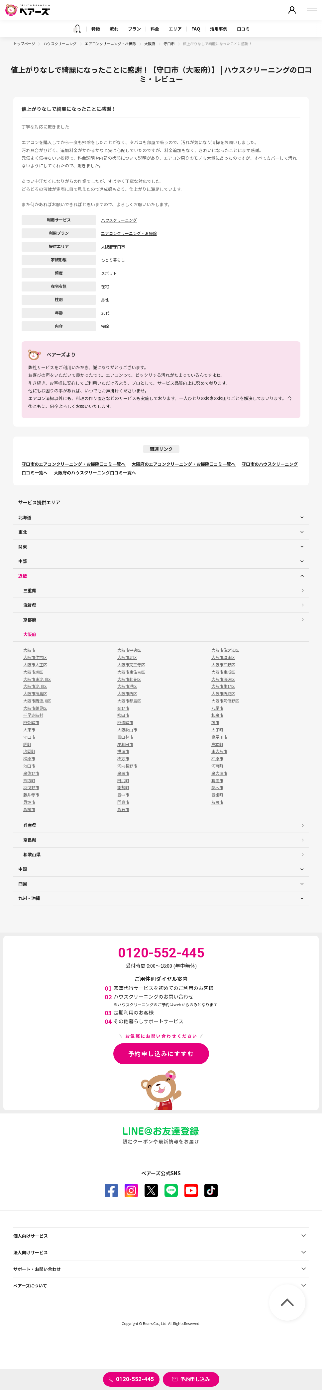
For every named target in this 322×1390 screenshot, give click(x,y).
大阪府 (150, 43)
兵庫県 (29, 825)
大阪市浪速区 (223, 679)
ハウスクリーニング (60, 43)
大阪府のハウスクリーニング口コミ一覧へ (95, 472)
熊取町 (29, 780)
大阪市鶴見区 (35, 708)
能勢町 (123, 787)
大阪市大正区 (35, 664)
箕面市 (217, 780)
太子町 (217, 729)
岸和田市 (125, 744)
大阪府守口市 (113, 246)
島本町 (217, 744)
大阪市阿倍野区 (225, 700)
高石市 (123, 809)
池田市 (29, 766)
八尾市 (217, 708)
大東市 (29, 729)
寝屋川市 (219, 737)
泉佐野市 (31, 773)
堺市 (215, 722)
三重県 (29, 590)
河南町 (217, 766)
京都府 (29, 619)
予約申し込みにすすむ (161, 1053)
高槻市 (29, 809)
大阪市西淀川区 (37, 700)
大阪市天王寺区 (131, 664)
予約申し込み (195, 1378)
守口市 (169, 43)
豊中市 (123, 794)
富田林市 (125, 737)
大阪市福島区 (35, 693)
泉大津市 (219, 773)
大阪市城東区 (223, 657)
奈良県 (29, 840)
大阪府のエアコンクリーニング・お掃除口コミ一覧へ (184, 464)
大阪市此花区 (129, 679)
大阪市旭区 (33, 672)
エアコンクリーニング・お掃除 (111, 43)
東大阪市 (219, 751)
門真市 (123, 802)
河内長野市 (127, 766)
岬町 (27, 744)
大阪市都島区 (129, 700)
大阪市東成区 (223, 672)
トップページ (24, 43)
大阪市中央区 (129, 650)
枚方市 (123, 758)
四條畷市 (125, 722)
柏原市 (217, 758)
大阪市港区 (127, 686)
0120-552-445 (135, 1379)
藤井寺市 (31, 794)
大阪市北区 (127, 657)
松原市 (29, 758)
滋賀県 (29, 605)
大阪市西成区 (223, 693)
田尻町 (123, 780)
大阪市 (29, 650)
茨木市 (217, 787)
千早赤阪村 (33, 715)
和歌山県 (32, 854)
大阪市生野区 (223, 686)
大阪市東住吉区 (131, 672)
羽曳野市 (31, 787)
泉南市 (123, 773)
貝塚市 (29, 802)
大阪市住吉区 (35, 657)
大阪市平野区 (223, 664)
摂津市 (123, 751)
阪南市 (217, 802)
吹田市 (123, 715)
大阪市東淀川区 (37, 679)
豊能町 (217, 794)
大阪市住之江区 (225, 650)
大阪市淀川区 (35, 686)
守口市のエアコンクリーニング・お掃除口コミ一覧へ (74, 464)
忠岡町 (29, 751)
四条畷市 (31, 722)
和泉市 (217, 715)
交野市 (123, 708)
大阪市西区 (127, 693)
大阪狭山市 (127, 729)
